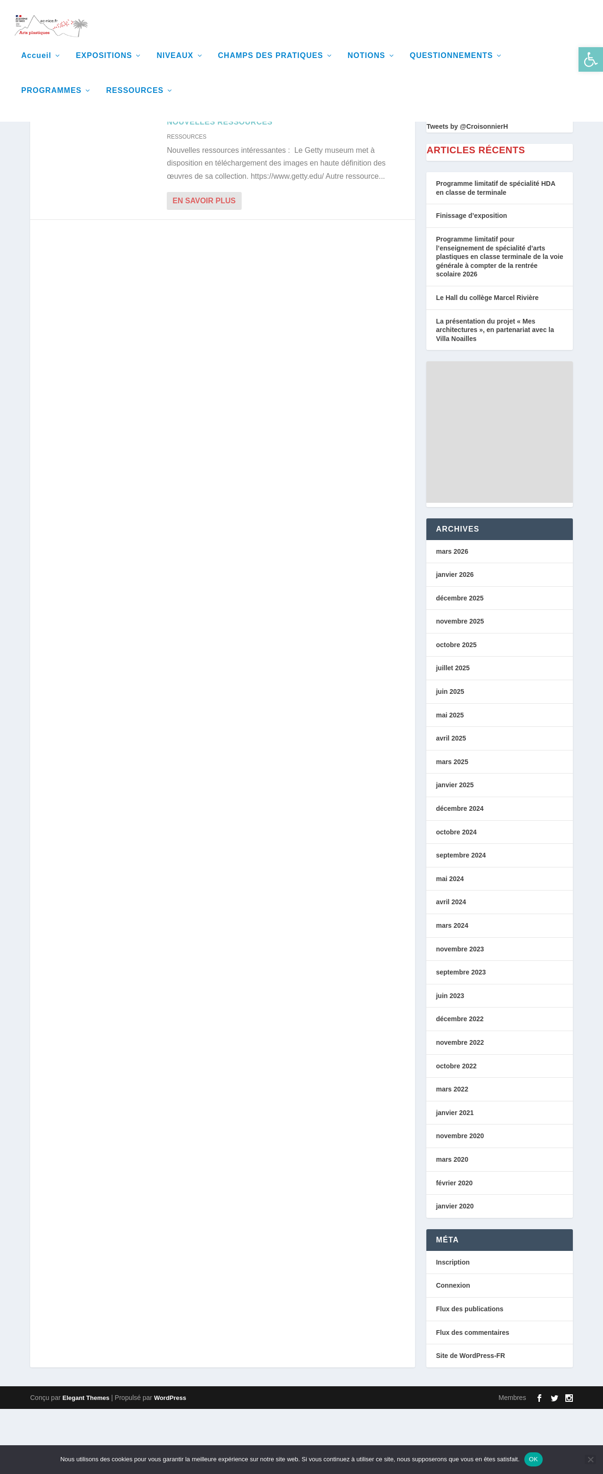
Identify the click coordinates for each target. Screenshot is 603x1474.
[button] (591, 59)
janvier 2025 (454, 850)
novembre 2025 (460, 686)
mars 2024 (452, 990)
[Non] (590, 1459)
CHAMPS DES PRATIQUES (270, 66)
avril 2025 (451, 803)
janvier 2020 (454, 1271)
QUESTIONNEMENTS (451, 66)
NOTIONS (366, 66)
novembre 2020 (460, 1201)
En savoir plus (204, 266)
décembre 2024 (459, 873)
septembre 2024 (461, 920)
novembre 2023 (460, 1014)
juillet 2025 (453, 733)
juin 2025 (450, 756)
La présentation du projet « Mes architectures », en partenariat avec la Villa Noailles (495, 395)
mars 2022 (452, 1154)
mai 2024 (450, 944)
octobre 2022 (456, 1131)
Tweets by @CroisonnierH (467, 191)
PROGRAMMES (51, 101)
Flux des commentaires (472, 1397)
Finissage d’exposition (471, 280)
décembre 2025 (459, 663)
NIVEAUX (174, 66)
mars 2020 (452, 1224)
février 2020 (454, 1248)
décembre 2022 (459, 1084)
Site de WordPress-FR (470, 1420)
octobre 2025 (456, 710)
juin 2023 (450, 1061)
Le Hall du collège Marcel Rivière (487, 362)
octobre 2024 (456, 897)
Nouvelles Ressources (219, 187)
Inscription (453, 1327)
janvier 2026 (454, 639)
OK (533, 1459)
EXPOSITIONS (104, 66)
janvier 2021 (454, 1178)
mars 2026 (452, 616)
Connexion (453, 1350)
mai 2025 (450, 780)
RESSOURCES (134, 101)
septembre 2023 (461, 1037)
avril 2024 (451, 967)
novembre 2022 (460, 1107)
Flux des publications (469, 1374)
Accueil (36, 66)
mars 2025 (452, 827)
